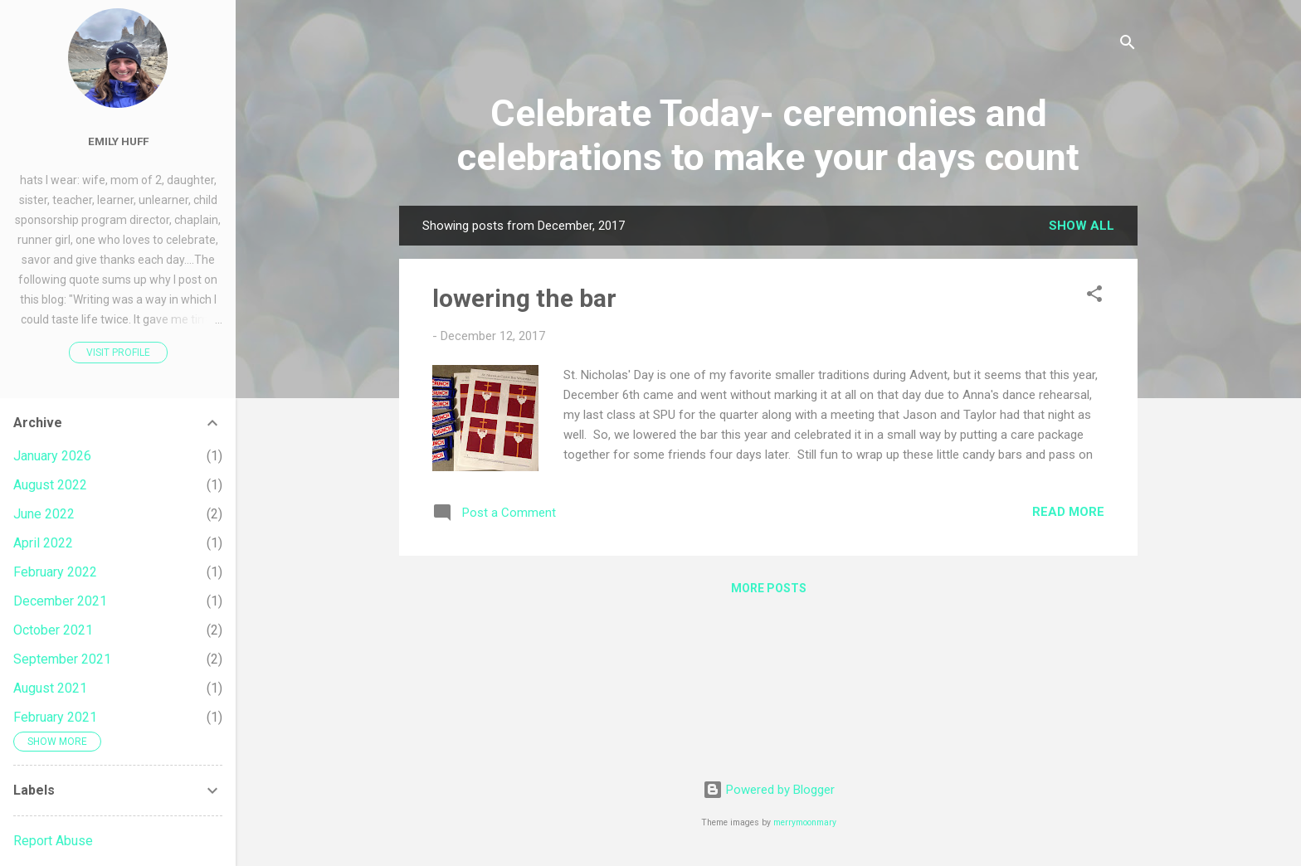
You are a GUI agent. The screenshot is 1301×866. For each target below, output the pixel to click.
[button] (1094, 296)
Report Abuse (53, 841)
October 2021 (53, 630)
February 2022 (55, 572)
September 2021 (62, 659)
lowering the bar (524, 298)
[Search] (1128, 45)
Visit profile (118, 352)
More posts (768, 588)
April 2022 (43, 543)
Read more (1068, 511)
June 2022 (44, 514)
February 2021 (55, 717)
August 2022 (50, 485)
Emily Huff (118, 141)
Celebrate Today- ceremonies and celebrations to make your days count (768, 135)
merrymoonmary (804, 822)
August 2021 (50, 688)
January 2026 (52, 456)
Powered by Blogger (769, 789)
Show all (1081, 225)
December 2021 (60, 601)
